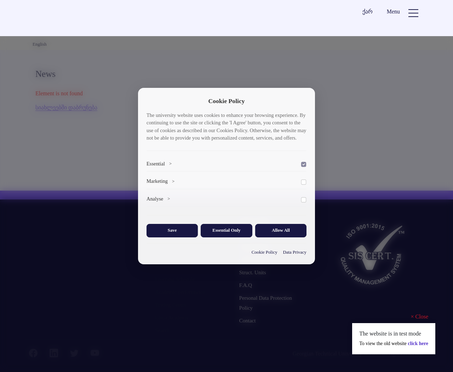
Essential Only (226, 230)
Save (172, 230)
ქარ (367, 12)
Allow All (281, 230)
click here (418, 343)
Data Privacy (294, 252)
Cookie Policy (264, 252)
